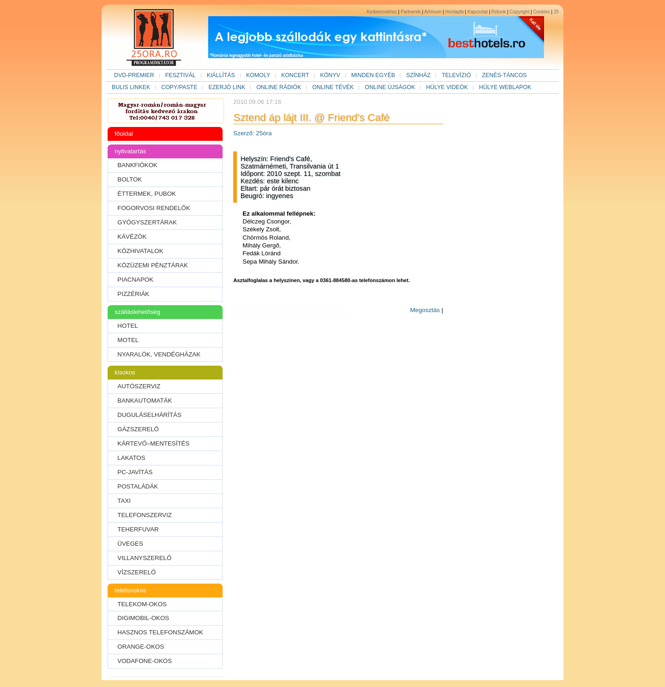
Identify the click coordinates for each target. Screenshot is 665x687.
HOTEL (127, 325)
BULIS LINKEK (131, 87)
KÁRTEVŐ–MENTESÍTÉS (153, 443)
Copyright (520, 11)
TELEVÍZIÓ (456, 75)
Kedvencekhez (382, 11)
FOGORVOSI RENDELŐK (153, 208)
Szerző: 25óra (252, 133)
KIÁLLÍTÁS (221, 75)
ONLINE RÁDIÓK (278, 87)
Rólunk (498, 11)
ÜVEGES (130, 543)
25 (556, 11)
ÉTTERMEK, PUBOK (146, 193)
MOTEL (128, 340)
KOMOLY (258, 75)
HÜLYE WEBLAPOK (505, 87)
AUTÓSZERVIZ (138, 386)
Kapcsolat (477, 11)
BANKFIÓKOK (137, 165)
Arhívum (432, 11)
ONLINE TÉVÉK (333, 87)
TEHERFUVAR (137, 529)
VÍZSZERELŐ (136, 572)
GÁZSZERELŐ (138, 429)
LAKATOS (131, 457)
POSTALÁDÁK (137, 486)
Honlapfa (454, 11)
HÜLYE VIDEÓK (447, 87)
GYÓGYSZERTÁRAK (147, 222)
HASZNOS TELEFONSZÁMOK (160, 632)
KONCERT (295, 75)
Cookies (541, 11)
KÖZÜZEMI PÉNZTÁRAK (152, 265)
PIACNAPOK (135, 279)
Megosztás (425, 310)
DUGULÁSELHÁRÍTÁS (149, 414)
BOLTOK (129, 179)
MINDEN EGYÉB (373, 75)
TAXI (124, 500)
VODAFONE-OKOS (144, 660)
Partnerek (411, 11)
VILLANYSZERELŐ (144, 557)
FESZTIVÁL (180, 75)
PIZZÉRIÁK (133, 293)
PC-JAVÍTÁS (134, 472)
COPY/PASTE (179, 87)
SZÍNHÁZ (418, 75)
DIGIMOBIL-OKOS (143, 618)
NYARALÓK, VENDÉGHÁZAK (158, 354)
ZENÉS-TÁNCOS (504, 75)
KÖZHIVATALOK (140, 250)
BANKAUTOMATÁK (144, 400)
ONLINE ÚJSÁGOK (390, 87)
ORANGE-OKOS (140, 646)
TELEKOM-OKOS (142, 604)
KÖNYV (330, 75)
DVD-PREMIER (134, 75)
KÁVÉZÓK (131, 236)
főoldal (124, 133)
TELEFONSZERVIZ (144, 515)
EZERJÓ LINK (226, 87)
